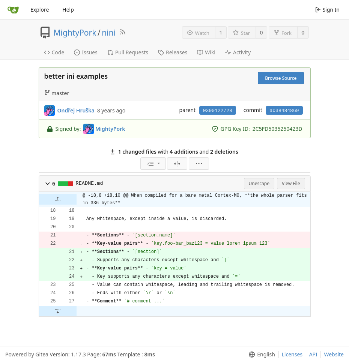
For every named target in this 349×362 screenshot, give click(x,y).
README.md (89, 183)
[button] (47, 183)
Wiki (206, 52)
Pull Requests (127, 52)
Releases (172, 52)
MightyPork (75, 32)
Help (68, 9)
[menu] (153, 163)
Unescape (259, 183)
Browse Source (280, 78)
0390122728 (217, 111)
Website (334, 354)
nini (109, 32)
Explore (39, 9)
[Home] (13, 9)
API (313, 354)
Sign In (327, 9)
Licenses (292, 354)
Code (54, 52)
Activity (238, 52)
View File (291, 183)
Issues (85, 52)
